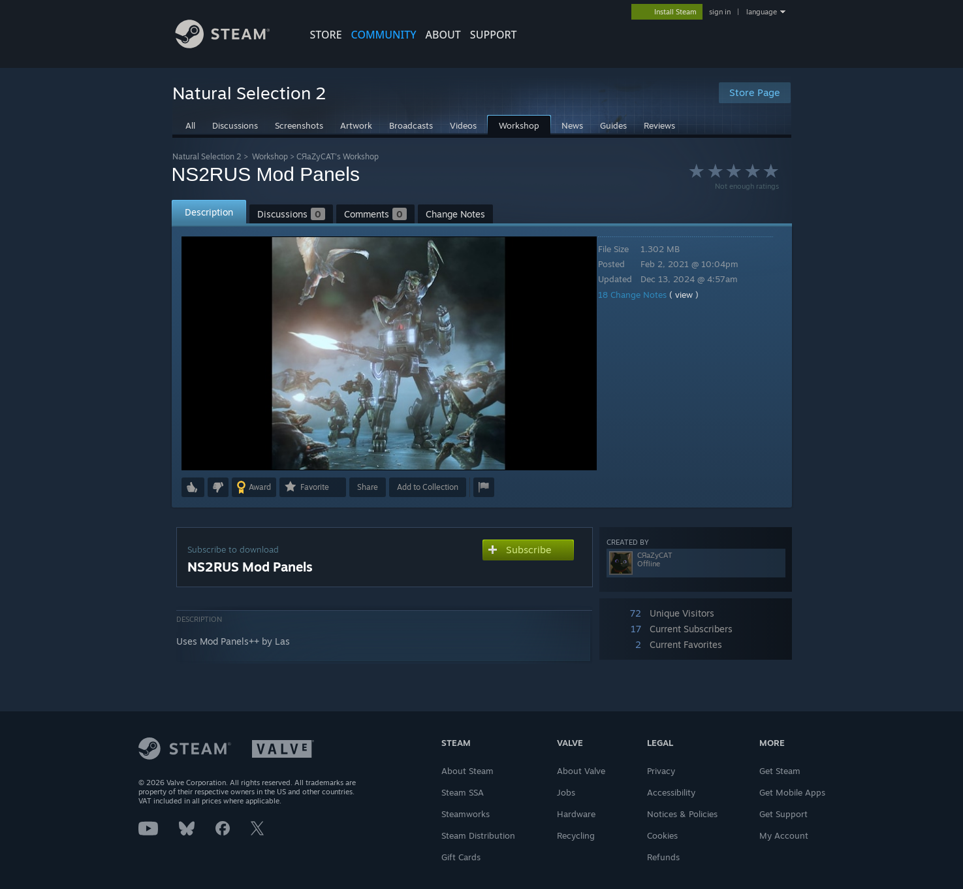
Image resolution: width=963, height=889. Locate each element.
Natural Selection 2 (207, 156)
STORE (326, 34)
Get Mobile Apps (792, 792)
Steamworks (465, 814)
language (761, 11)
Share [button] (367, 487)
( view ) (693, 294)
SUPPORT (493, 34)
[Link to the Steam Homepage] (232, 44)
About (443, 34)
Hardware (576, 814)
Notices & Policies (682, 814)
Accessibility (671, 792)
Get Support (783, 814)
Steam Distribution (478, 835)
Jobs (566, 792)
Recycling (576, 835)
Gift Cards (461, 857)
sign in (720, 11)
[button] (193, 487)
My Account (783, 835)
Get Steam (779, 771)
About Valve (581, 771)
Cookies (662, 835)
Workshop (270, 156)
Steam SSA (462, 792)
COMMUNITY (384, 34)
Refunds (663, 857)
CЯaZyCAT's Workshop (337, 156)
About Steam (467, 771)
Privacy (661, 771)
